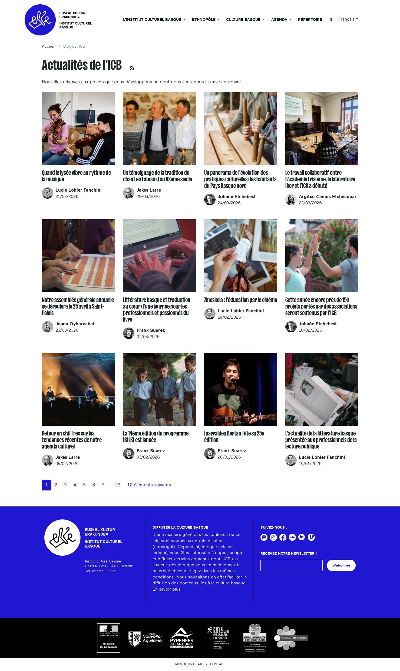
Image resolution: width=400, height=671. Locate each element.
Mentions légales (191, 664)
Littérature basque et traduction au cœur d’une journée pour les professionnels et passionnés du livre (156, 310)
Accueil (48, 46)
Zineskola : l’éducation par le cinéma (240, 300)
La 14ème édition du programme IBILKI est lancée (156, 436)
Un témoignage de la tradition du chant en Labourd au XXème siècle (157, 175)
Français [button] (346, 19)
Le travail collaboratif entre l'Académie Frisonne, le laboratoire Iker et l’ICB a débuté (320, 179)
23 (118, 485)
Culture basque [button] (244, 20)
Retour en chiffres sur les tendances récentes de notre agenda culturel (72, 440)
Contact (217, 664)
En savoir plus (167, 589)
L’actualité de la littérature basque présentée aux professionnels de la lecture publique (321, 440)
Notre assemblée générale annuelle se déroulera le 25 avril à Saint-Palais (78, 306)
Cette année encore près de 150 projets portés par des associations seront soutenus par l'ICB (321, 306)
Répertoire (310, 20)
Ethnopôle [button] (204, 20)
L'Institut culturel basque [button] (152, 20)
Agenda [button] (279, 20)
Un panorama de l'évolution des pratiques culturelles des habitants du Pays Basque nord (240, 179)
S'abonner (341, 565)
